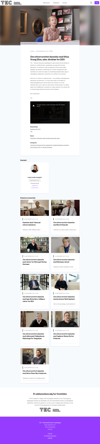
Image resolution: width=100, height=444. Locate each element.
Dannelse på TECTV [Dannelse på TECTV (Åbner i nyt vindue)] (35, 129)
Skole (58, 138)
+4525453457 (34, 188)
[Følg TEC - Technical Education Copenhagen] (97, 2)
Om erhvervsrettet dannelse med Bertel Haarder (64, 223)
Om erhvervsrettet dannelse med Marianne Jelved (64, 261)
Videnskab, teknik (41, 138)
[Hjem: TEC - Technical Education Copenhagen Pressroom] (11, 3)
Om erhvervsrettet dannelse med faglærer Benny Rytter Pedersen (64, 336)
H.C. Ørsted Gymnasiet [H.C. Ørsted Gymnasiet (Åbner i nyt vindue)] (50, 436)
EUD (39, 147)
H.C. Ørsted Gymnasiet (46, 147)
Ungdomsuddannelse (58, 145)
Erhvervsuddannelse (47, 145)
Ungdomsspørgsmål (51, 138)
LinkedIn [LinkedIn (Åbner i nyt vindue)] (50, 438)
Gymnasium (33, 145)
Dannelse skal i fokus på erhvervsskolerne (31, 223)
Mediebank (56, 2)
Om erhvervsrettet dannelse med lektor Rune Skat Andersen (34, 372)
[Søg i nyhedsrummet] (91, 3)
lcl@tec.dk (35, 185)
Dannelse (66, 145)
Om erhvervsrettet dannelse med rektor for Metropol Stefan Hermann (35, 262)
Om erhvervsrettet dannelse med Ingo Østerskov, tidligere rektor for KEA (34, 299)
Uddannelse (33, 138)
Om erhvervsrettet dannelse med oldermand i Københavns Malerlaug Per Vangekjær (33, 336)
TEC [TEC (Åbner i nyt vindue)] (31, 131)
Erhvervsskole (34, 147)
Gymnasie (39, 145)
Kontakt (64, 2)
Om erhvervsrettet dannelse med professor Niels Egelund (64, 298)
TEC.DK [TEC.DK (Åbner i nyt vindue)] (50, 433)
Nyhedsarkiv (46, 2)
